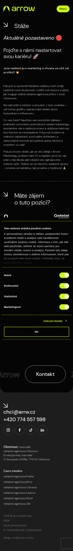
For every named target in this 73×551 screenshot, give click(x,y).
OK (36, 331)
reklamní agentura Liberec (19, 493)
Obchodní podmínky (15, 525)
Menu (63, 9)
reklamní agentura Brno (17, 482)
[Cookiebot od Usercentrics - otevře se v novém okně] (54, 216)
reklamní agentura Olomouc (20, 451)
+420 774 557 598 (24, 419)
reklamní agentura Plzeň (18, 498)
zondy (29, 537)
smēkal (16, 537)
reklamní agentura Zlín (17, 504)
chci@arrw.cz (19, 412)
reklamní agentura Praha (18, 476)
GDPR (6, 520)
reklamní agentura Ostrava (20, 487)
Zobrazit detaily (53, 320)
